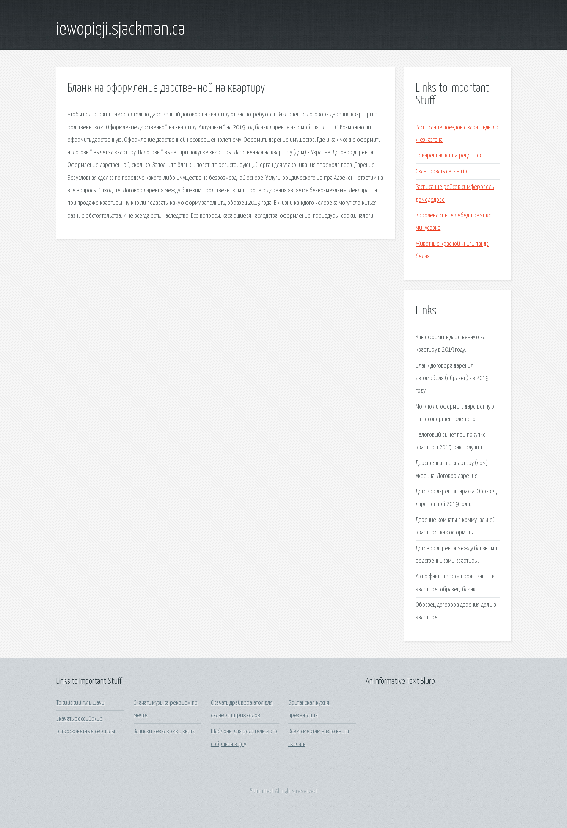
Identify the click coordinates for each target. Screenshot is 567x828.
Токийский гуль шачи (80, 703)
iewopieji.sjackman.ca (120, 29)
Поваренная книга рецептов (448, 155)
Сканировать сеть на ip (441, 171)
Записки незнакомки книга (164, 731)
